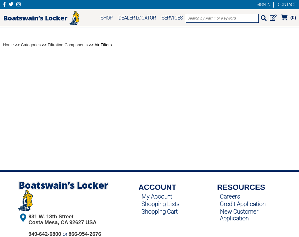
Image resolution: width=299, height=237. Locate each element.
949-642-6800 (44, 234)
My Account (156, 196)
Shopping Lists (160, 204)
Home (8, 45)
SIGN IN (263, 4)
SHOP (107, 18)
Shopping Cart (159, 211)
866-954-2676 (85, 234)
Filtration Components (68, 45)
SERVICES (172, 18)
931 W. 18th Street (50, 217)
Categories (31, 45)
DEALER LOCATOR (137, 18)
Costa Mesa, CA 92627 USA (62, 222)
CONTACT (287, 4)
